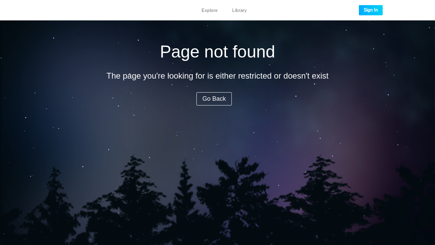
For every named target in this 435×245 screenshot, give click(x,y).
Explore (210, 10)
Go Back (214, 98)
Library (239, 10)
